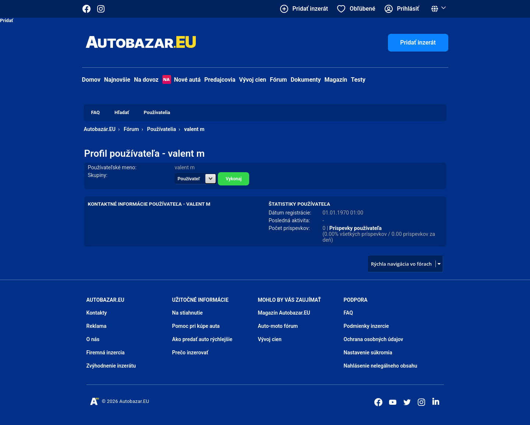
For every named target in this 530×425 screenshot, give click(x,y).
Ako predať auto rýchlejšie (202, 339)
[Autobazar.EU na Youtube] (392, 402)
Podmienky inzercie (366, 326)
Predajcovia (220, 79)
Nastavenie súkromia (368, 352)
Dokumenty (306, 79)
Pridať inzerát (418, 42)
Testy (358, 79)
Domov (91, 79)
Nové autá (181, 79)
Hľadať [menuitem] (121, 112)
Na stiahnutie (187, 313)
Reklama (96, 326)
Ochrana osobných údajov (373, 339)
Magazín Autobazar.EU (284, 313)
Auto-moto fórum (278, 326)
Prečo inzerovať (190, 352)
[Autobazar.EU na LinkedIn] (435, 401)
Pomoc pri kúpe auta (196, 326)
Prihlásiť (408, 8)
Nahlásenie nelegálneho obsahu (380, 366)
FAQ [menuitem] (95, 112)
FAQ (348, 313)
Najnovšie (117, 79)
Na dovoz (146, 79)
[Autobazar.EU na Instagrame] (100, 9)
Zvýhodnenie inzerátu (111, 366)
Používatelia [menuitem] (157, 112)
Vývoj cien (252, 79)
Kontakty (96, 313)
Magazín (336, 79)
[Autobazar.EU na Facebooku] (378, 402)
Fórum (278, 79)
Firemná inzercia (105, 352)
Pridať (6, 20)
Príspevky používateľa (355, 228)
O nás (93, 339)
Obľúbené (362, 8)
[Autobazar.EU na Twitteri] (407, 402)
